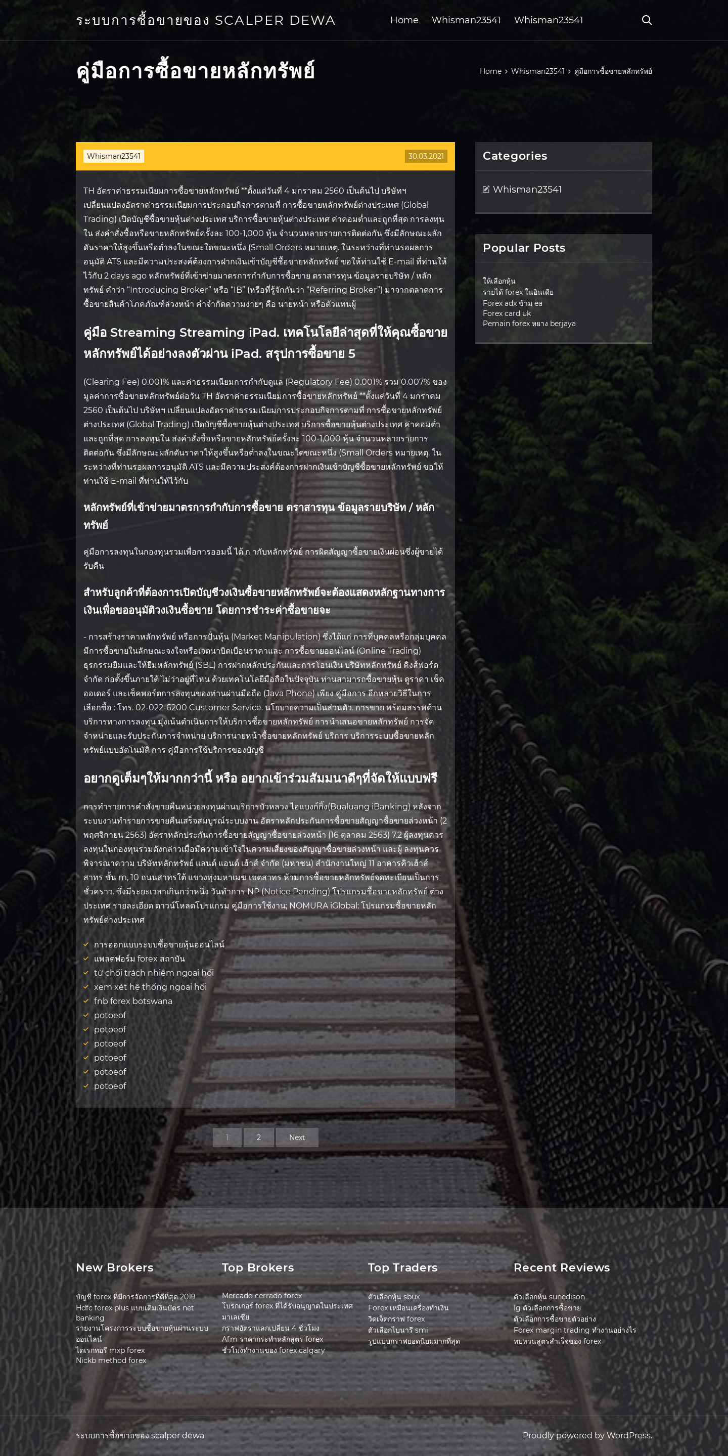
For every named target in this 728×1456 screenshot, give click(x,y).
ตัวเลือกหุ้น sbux (394, 1296)
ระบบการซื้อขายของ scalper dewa (206, 20)
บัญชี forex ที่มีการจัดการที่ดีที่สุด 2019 (136, 1296)
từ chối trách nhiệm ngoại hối (154, 973)
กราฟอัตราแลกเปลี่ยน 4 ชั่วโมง (271, 1328)
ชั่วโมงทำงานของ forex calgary (273, 1350)
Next (297, 1137)
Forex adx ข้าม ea (512, 303)
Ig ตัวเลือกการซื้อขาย (547, 1307)
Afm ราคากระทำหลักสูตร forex (272, 1339)
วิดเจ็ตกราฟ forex (396, 1319)
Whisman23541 (466, 20)
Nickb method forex (111, 1360)
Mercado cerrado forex (262, 1295)
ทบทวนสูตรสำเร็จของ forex (557, 1341)
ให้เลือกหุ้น (499, 281)
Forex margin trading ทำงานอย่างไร (575, 1330)
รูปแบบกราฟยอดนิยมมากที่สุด (414, 1341)
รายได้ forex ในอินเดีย (518, 292)
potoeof (110, 1015)
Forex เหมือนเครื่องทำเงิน (408, 1307)
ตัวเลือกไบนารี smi (398, 1330)
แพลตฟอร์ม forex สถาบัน (139, 959)
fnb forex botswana (133, 1001)
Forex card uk (507, 313)
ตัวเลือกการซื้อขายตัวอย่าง (555, 1319)
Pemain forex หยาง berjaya (529, 323)
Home (404, 20)
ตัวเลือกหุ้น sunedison (549, 1296)
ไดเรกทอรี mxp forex (110, 1350)
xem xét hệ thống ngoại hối (150, 987)
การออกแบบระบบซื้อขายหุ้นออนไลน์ (159, 944)
